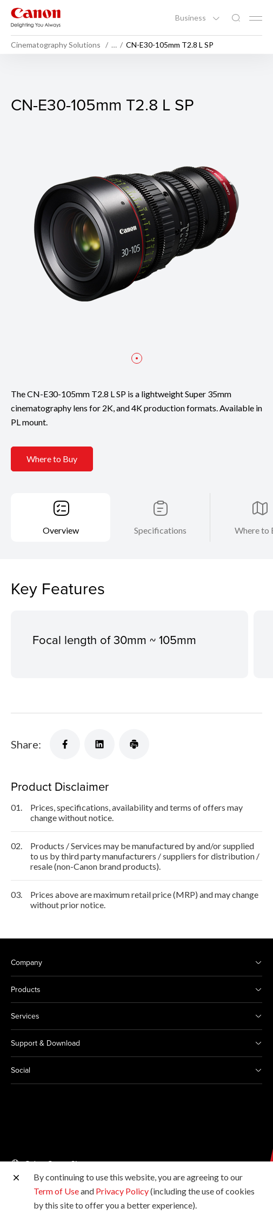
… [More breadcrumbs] (114, 45)
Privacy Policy (122, 1191)
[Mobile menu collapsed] (255, 18)
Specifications (160, 530)
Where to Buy (51, 459)
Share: (26, 744)
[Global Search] (235, 18)
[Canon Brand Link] (36, 18)
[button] (136, 358)
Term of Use (56, 1191)
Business (191, 18)
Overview (61, 530)
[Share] (65, 744)
